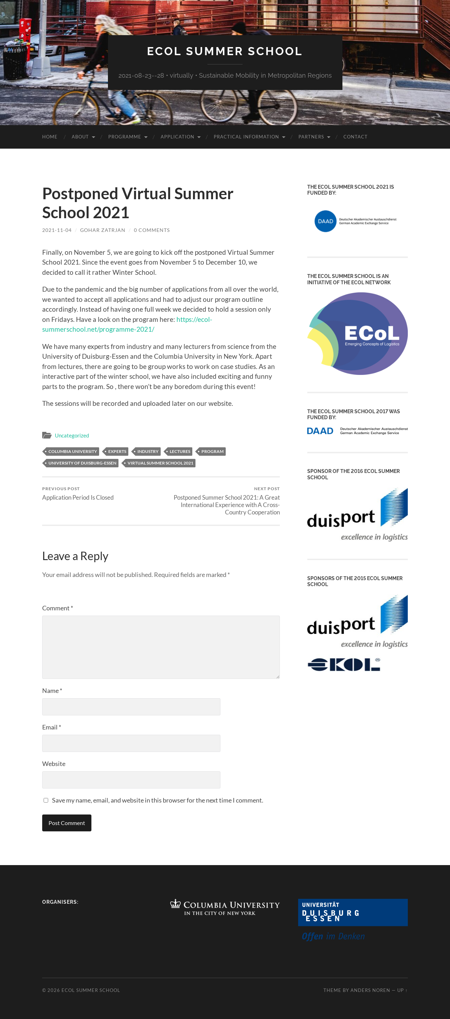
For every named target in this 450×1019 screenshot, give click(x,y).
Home (50, 136)
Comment (57, 608)
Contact (355, 136)
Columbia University (73, 451)
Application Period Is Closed (78, 493)
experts (117, 451)
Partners (311, 136)
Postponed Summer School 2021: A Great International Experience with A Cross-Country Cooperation (221, 501)
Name (52, 690)
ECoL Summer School (225, 51)
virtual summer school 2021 (160, 463)
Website (53, 763)
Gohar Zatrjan (103, 230)
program (212, 451)
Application (177, 136)
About (80, 136)
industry (148, 451)
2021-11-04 (57, 230)
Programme (124, 136)
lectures (180, 451)
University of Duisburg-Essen (82, 463)
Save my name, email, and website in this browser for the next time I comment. (157, 800)
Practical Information (246, 136)
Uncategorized (72, 435)
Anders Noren (370, 990)
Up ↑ (402, 990)
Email (51, 727)
